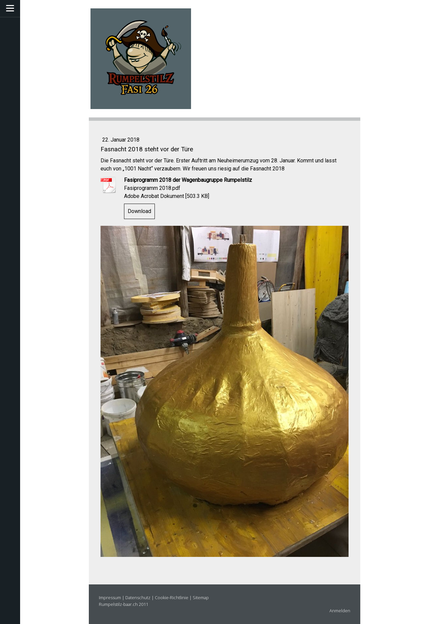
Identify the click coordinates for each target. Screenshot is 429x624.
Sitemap (201, 597)
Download (139, 211)
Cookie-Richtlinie (171, 597)
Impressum (110, 597)
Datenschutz (137, 597)
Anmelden (339, 611)
